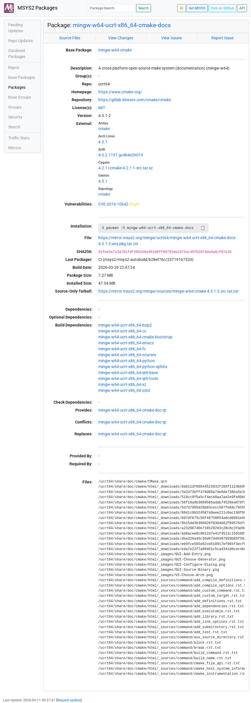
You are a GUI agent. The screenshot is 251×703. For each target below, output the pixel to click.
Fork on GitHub (222, 8)
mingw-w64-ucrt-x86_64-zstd (124, 390)
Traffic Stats (18, 138)
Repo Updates (20, 40)
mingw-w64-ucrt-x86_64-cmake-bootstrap (135, 337)
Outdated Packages (16, 53)
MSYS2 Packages (31, 8)
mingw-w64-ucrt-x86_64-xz (122, 384)
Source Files (69, 38)
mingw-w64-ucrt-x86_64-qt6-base (128, 372)
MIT (101, 107)
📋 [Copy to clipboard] (202, 228)
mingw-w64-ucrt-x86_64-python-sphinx (132, 366)
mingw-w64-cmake (115, 50)
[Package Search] (112, 8)
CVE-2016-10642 (113, 204)
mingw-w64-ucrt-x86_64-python (126, 360)
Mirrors (14, 148)
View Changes (120, 38)
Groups (14, 107)
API (242, 8)
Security (15, 117)
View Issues (171, 38)
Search (143, 8)
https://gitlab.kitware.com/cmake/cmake (134, 100)
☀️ (181, 8)
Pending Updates (15, 28)
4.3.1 (102, 142)
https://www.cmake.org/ (120, 92)
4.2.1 (102, 168)
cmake (104, 128)
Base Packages (21, 77)
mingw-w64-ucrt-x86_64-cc (122, 331)
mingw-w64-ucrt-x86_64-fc (122, 349)
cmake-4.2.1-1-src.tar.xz (131, 168)
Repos (13, 67)
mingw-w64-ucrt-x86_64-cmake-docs (122, 25)
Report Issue (222, 38)
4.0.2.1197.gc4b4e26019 (120, 155)
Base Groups (19, 97)
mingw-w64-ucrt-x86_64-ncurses (127, 354)
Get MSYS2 (197, 8)
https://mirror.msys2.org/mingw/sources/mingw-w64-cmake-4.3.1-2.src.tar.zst (168, 291)
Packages (16, 87)
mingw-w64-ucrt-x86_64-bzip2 (125, 325)
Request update (69, 700)
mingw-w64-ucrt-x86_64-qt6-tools (128, 378)
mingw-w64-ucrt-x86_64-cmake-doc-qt (132, 410)
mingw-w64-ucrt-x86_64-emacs (126, 343)
